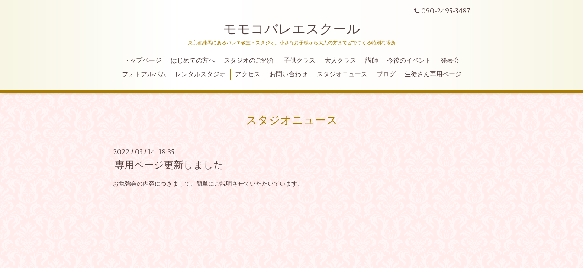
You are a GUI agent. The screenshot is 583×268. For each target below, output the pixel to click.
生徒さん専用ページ (433, 74)
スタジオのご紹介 (249, 61)
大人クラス (340, 61)
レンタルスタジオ (200, 74)
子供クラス (299, 61)
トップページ (142, 61)
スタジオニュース (342, 74)
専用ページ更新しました (169, 165)
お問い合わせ (288, 74)
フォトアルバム (144, 74)
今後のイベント (409, 61)
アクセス (247, 74)
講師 (371, 61)
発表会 (450, 61)
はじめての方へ (193, 61)
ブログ (386, 74)
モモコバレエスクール (291, 29)
